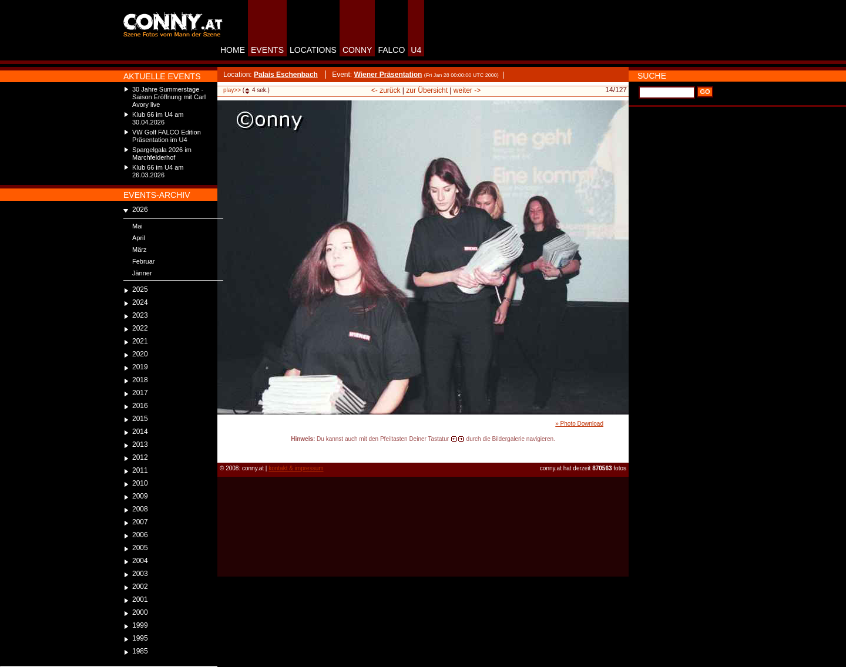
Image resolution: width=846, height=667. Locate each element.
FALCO (391, 50)
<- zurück (386, 90)
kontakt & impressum (295, 468)
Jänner (142, 273)
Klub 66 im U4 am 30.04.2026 (157, 118)
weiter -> (467, 90)
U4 (416, 50)
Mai (137, 226)
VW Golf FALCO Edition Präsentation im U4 (166, 136)
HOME (232, 50)
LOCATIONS (313, 50)
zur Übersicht (427, 90)
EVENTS (267, 50)
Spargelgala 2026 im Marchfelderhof (162, 153)
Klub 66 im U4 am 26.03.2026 (157, 171)
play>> (232, 90)
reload (227, 450)
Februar (143, 261)
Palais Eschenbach (286, 74)
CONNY (357, 50)
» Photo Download (579, 423)
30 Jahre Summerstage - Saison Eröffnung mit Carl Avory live (169, 97)
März (139, 249)
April (138, 237)
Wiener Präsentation (388, 74)
